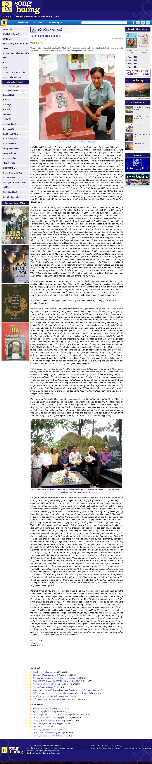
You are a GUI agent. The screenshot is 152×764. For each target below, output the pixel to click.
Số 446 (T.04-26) (131, 51)
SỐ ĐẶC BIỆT (9, 163)
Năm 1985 (132, 64)
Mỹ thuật (7, 114)
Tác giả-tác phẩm (11, 90)
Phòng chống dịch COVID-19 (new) (15, 46)
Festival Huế (8, 95)
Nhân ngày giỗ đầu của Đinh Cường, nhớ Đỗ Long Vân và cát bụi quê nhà (63, 693)
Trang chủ (7, 29)
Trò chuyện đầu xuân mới (43, 687)
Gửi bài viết (37, 22)
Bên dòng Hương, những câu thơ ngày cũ (49, 675)
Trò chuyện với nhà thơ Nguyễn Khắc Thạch (51, 684)
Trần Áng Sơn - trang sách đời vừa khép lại (50, 720)
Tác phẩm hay (9, 178)
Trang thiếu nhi (9, 153)
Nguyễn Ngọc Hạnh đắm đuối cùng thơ (49, 696)
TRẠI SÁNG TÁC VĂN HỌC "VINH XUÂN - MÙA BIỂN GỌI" (59, 681)
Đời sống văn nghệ (12, 86)
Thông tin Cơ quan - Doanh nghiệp (14, 184)
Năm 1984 (132, 60)
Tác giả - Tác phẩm (11, 197)
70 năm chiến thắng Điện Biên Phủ (16, 55)
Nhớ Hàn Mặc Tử (40, 726)
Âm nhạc (7, 104)
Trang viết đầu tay (11, 148)
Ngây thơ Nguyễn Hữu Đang (44, 711)
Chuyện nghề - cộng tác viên (44, 672)
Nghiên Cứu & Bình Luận (14, 72)
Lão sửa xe (137, 125)
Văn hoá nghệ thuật (15, 82)
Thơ (5, 67)
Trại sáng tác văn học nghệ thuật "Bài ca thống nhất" (54, 678)
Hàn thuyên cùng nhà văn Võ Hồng (47, 736)
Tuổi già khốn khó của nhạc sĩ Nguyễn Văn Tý (52, 717)
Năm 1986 (132, 67)
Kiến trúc (7, 100)
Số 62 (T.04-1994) (143, 51)
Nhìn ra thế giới (10, 139)
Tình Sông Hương (11, 192)
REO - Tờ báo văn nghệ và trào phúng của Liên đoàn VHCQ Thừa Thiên (62, 690)
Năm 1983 (132, 57)
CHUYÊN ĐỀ (9, 168)
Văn (5, 62)
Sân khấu (7, 109)
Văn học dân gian (10, 124)
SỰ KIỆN (7, 39)
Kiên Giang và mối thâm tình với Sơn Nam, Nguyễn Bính (56, 714)
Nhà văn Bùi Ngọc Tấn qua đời (45, 708)
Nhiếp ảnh (7, 119)
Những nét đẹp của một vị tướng (46, 723)
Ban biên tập (23, 22)
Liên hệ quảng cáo (55, 22)
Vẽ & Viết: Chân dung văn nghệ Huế (48, 733)
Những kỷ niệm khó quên (43, 730)
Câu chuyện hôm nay (12, 77)
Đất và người (8, 129)
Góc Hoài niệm (9, 158)
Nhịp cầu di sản (9, 143)
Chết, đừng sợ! (139, 143)
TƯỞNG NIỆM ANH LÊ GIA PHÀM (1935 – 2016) (53, 699)
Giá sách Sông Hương (12, 173)
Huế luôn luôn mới (11, 34)
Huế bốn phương (10, 134)
